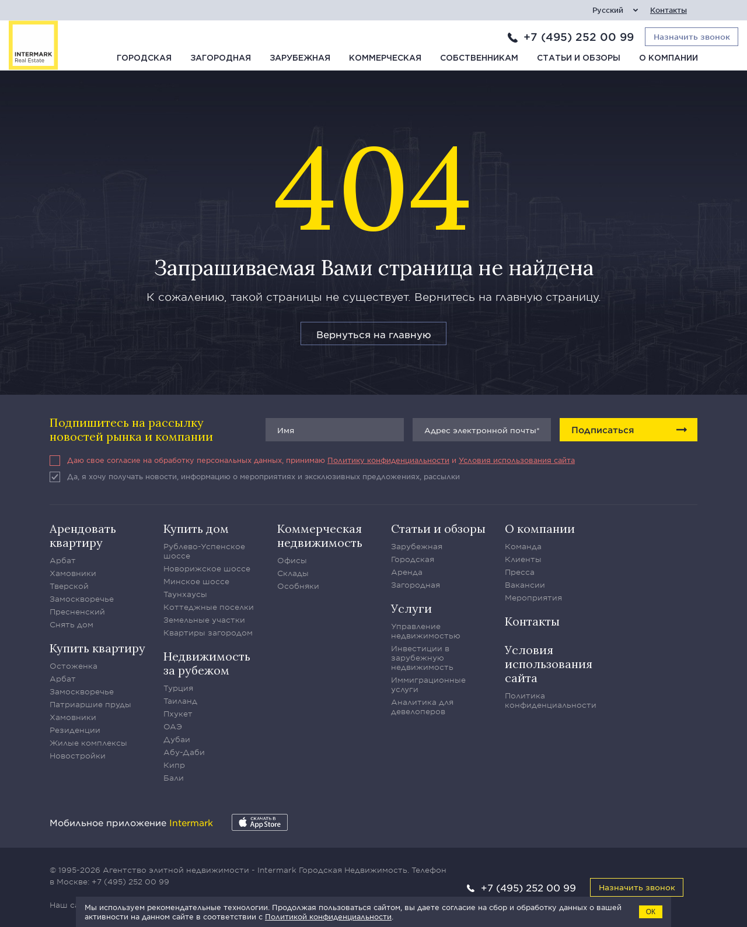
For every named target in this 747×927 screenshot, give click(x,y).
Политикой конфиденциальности (328, 916)
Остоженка (73, 665)
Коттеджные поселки (208, 607)
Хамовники (73, 573)
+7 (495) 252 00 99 (578, 36)
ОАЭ (172, 726)
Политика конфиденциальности (550, 700)
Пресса (520, 572)
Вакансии (525, 584)
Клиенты (523, 559)
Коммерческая (385, 58)
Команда (523, 546)
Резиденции (75, 730)
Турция (178, 688)
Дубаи (176, 739)
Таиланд (180, 700)
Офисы (292, 560)
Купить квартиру (97, 648)
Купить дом (196, 528)
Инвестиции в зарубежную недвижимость (422, 658)
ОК (650, 912)
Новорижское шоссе (206, 568)
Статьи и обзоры (578, 58)
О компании (668, 58)
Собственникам (479, 58)
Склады (293, 573)
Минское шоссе (196, 581)
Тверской (69, 586)
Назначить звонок (637, 887)
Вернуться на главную (373, 334)
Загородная (220, 58)
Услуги (411, 608)
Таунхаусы (185, 594)
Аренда (407, 572)
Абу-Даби (184, 752)
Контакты (668, 10)
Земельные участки (204, 619)
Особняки (298, 586)
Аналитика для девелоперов (422, 706)
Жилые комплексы (88, 742)
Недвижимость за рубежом (206, 663)
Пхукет (178, 713)
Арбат (63, 560)
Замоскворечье (82, 598)
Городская (144, 58)
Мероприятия (533, 597)
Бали (173, 777)
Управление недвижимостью (425, 630)
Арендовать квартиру (83, 535)
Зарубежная (300, 58)
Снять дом (71, 624)
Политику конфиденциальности (388, 460)
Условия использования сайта (517, 460)
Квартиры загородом (208, 632)
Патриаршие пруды (90, 704)
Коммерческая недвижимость (319, 535)
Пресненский (77, 611)
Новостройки (78, 755)
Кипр (174, 765)
